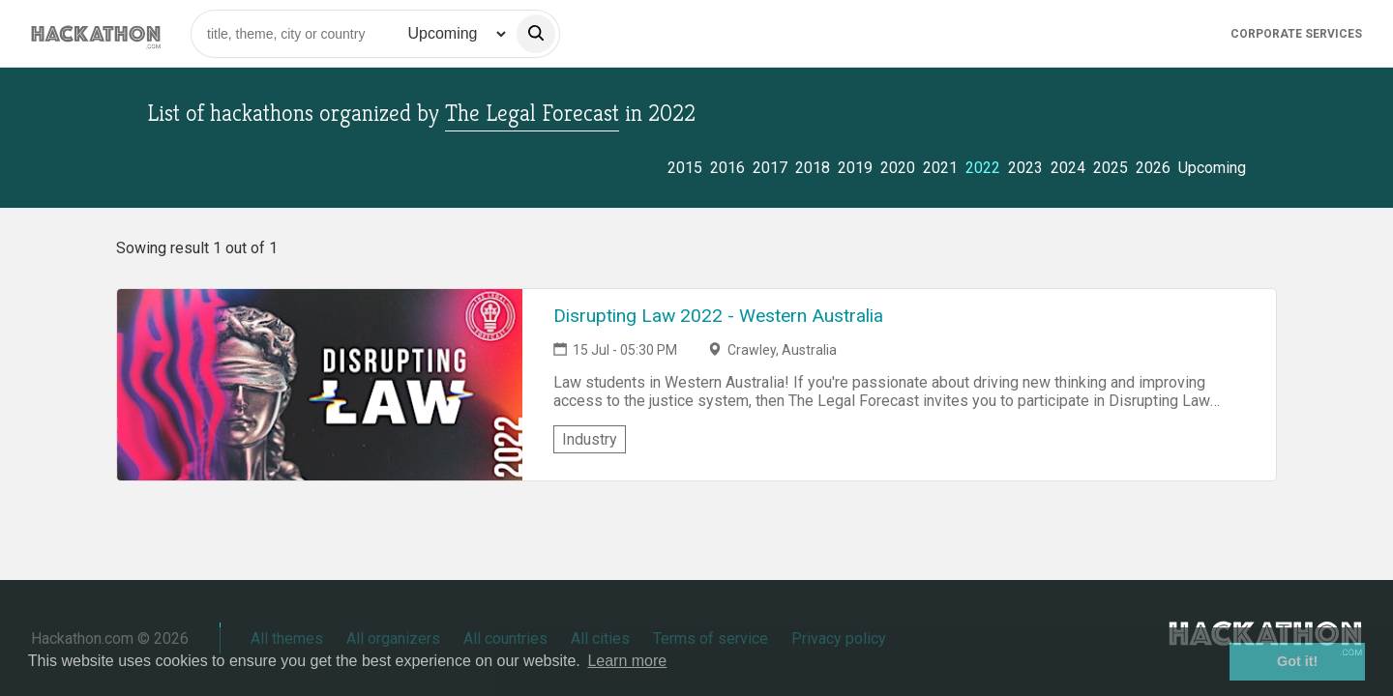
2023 (1025, 168)
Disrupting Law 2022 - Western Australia (718, 315)
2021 (940, 168)
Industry (589, 439)
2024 (1068, 168)
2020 (897, 168)
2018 (812, 168)
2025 (1110, 168)
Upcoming (1212, 168)
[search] (536, 33)
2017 (770, 168)
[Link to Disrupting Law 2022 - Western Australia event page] (319, 384)
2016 (727, 168)
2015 (684, 168)
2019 (855, 168)
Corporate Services (1296, 34)
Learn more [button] (627, 660)
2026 (1153, 168)
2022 (982, 168)
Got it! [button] (1297, 661)
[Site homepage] (96, 33)
